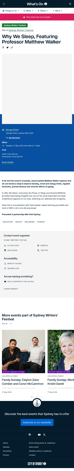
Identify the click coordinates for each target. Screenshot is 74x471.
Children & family (10, 376)
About (5, 443)
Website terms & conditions (40, 451)
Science (41, 222)
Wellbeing (29, 222)
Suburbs (6, 447)
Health (19, 222)
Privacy (6, 455)
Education (8, 222)
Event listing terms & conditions (42, 443)
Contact (32, 455)
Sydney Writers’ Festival (21, 30)
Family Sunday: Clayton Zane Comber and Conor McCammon (23, 382)
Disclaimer (7, 451)
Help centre (33, 447)
